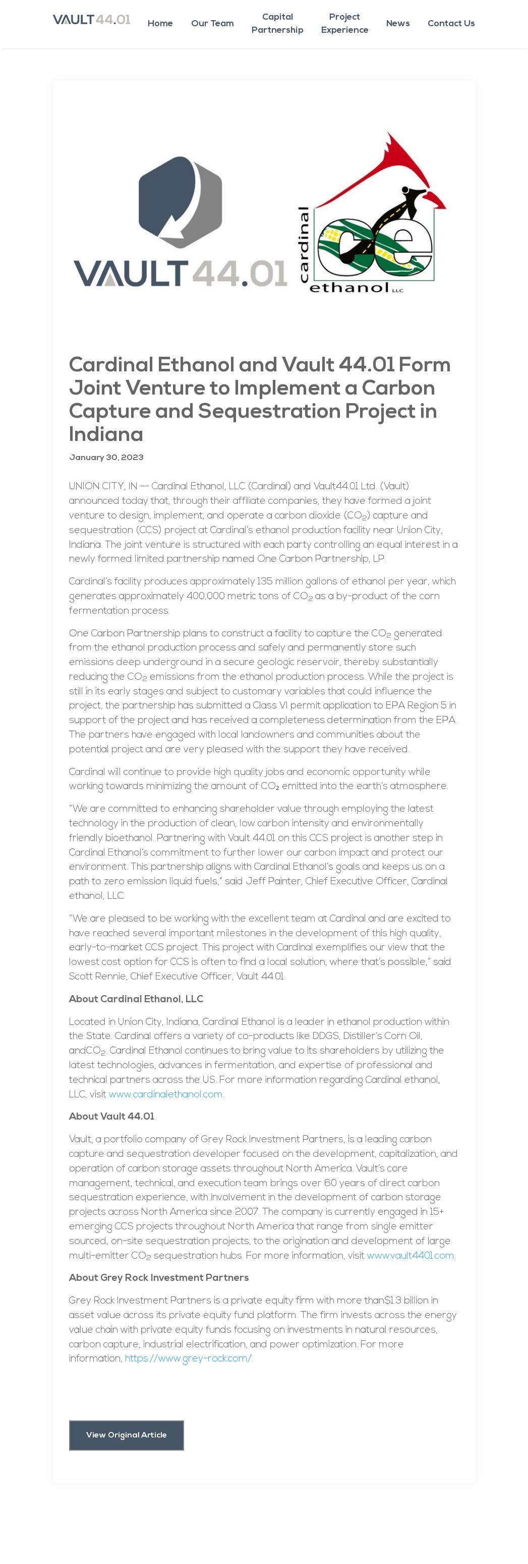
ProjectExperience (345, 24)
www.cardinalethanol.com (166, 1095)
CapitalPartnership (278, 24)
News (398, 24)
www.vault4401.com (410, 1256)
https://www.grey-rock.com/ (188, 1359)
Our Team (212, 24)
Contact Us (451, 24)
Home (160, 24)
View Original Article (126, 1435)
